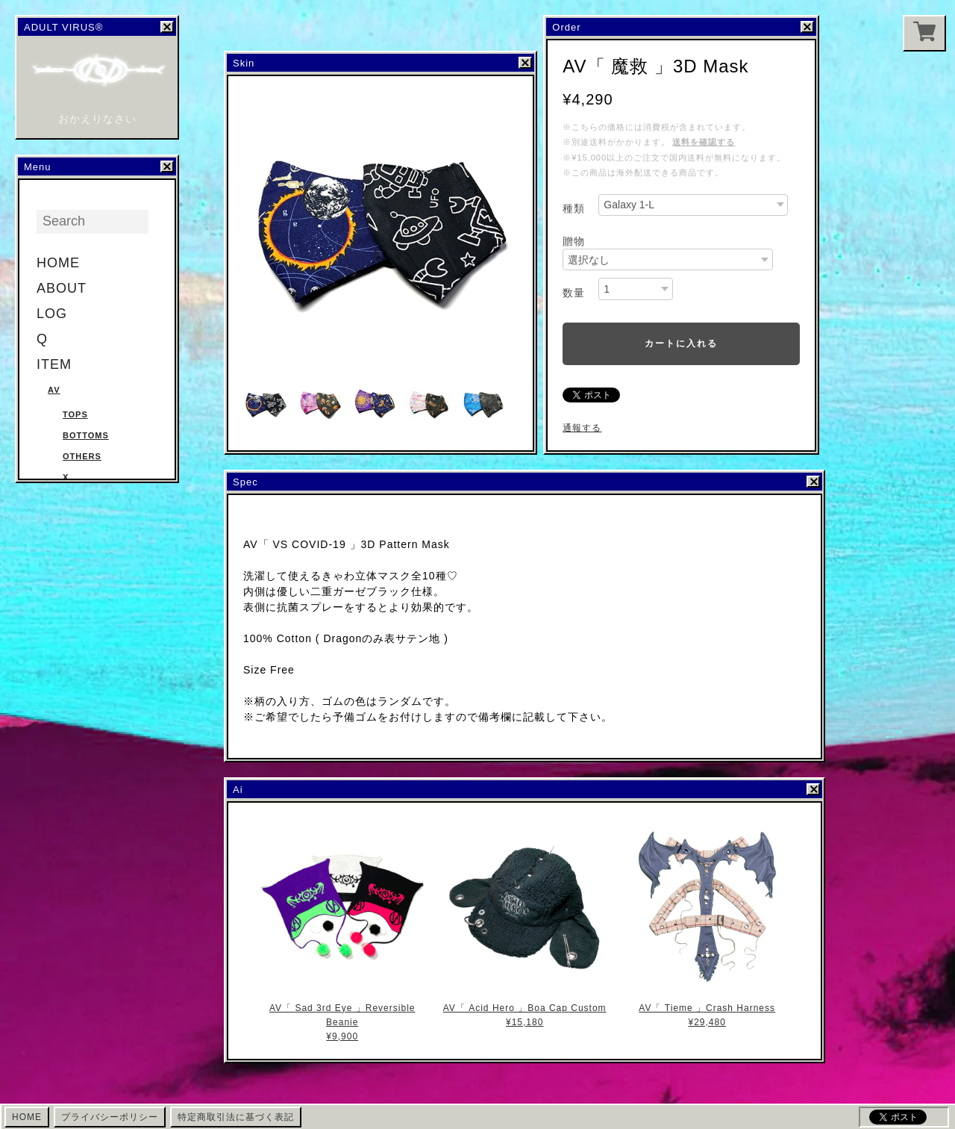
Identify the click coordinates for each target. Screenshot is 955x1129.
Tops (75, 414)
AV (54, 389)
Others (82, 456)
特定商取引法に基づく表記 (236, 1117)
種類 (574, 208)
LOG (52, 313)
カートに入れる (681, 343)
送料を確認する (703, 141)
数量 (574, 293)
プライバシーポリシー (109, 1117)
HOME (58, 262)
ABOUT (62, 288)
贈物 (574, 241)
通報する (582, 428)
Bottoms (86, 435)
